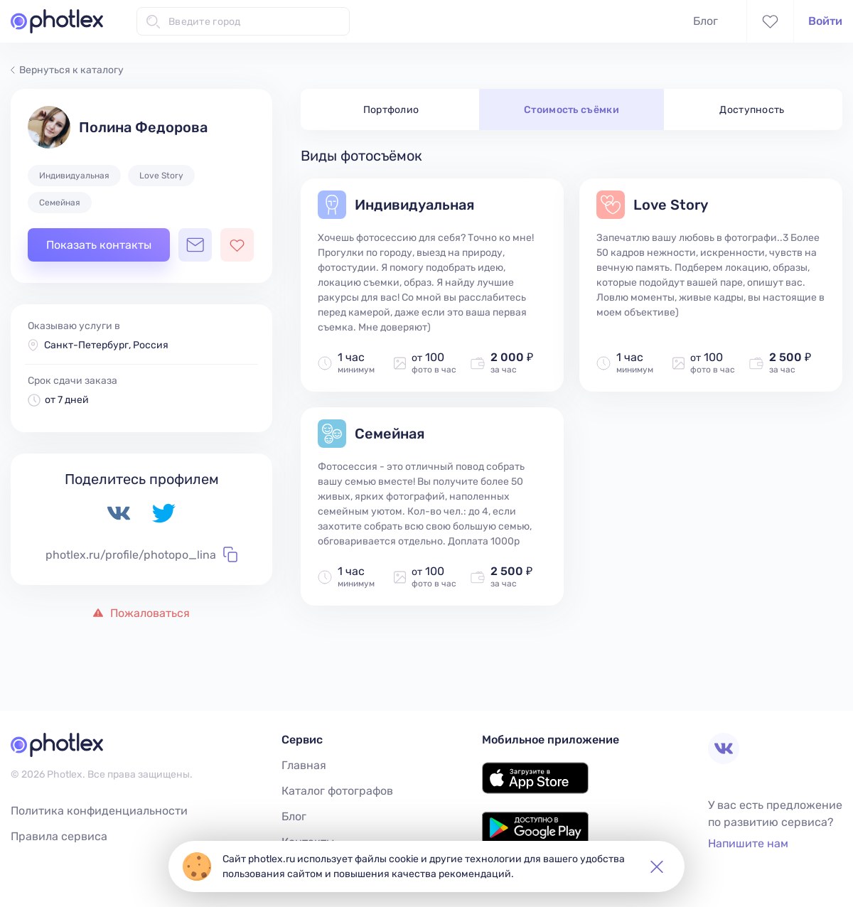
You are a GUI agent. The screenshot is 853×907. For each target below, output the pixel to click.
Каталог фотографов (337, 791)
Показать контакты (98, 245)
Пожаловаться (141, 613)
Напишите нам (748, 843)
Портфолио (391, 110)
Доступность (752, 110)
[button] (656, 866)
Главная (303, 765)
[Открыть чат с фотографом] (195, 245)
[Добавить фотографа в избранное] (237, 245)
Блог (705, 21)
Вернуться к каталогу (67, 70)
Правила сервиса (59, 836)
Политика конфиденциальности (99, 810)
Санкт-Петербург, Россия (106, 345)
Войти (825, 21)
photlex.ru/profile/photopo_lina (141, 554)
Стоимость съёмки (571, 110)
